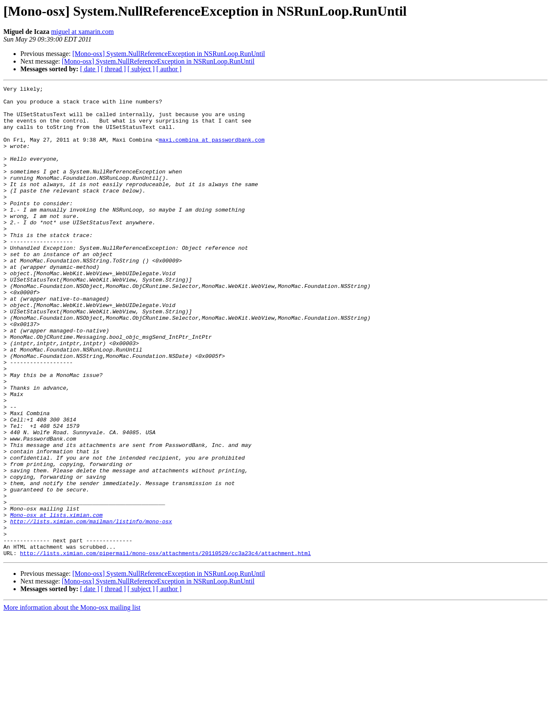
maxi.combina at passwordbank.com (212, 151)
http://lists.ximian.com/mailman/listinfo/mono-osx (91, 609)
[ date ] (89, 69)
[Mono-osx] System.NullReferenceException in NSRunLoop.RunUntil (168, 53)
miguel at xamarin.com (82, 31)
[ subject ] (141, 69)
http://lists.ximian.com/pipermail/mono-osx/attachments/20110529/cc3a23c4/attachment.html (165, 647)
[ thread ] (113, 69)
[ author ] (169, 69)
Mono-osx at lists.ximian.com (56, 601)
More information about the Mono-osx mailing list (72, 701)
